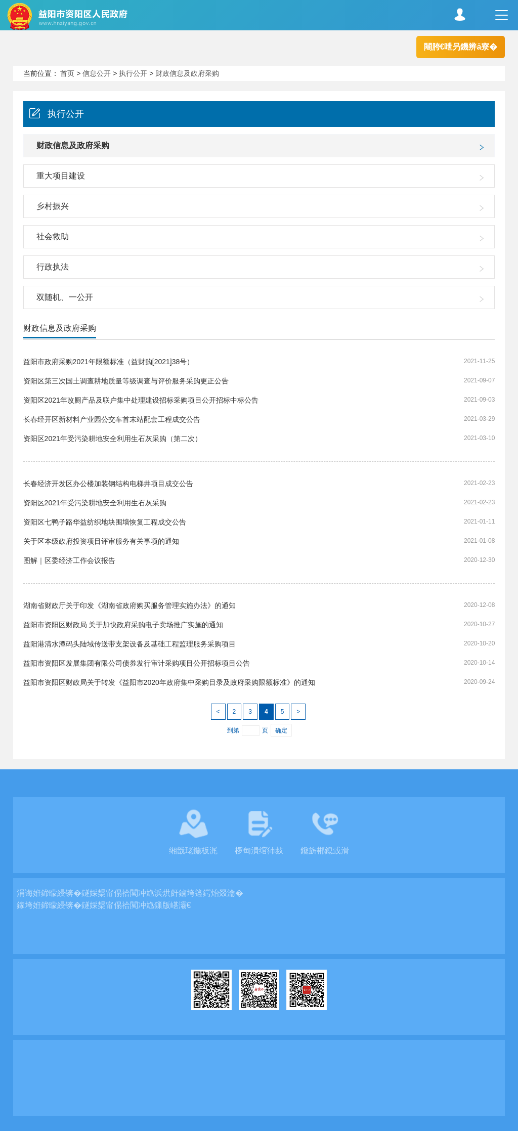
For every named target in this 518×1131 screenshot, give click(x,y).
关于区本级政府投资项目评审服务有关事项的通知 (101, 541)
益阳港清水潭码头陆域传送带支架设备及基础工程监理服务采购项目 (129, 644)
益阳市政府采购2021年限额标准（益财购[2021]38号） (108, 362)
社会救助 (52, 236)
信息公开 (96, 73)
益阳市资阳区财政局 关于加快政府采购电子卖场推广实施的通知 (123, 625)
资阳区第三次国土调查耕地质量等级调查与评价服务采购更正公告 (126, 381)
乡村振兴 (52, 206)
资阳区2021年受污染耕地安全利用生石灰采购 (94, 503)
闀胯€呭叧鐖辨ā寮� (461, 46)
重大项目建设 (60, 175)
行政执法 (52, 267)
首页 (67, 73)
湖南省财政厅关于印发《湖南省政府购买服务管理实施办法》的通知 (129, 605)
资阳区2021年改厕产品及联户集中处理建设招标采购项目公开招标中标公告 (140, 400)
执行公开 (133, 73)
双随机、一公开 (64, 297)
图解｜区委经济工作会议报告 (69, 560)
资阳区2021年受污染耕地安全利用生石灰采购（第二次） (112, 438)
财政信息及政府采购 (187, 73)
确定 (281, 730)
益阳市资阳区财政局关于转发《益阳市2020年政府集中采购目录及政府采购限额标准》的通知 (169, 682)
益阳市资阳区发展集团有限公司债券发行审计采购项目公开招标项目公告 (136, 663)
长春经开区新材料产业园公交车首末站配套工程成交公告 (111, 419)
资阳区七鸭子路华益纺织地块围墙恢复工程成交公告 (104, 522)
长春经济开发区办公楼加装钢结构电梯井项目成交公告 (108, 484)
